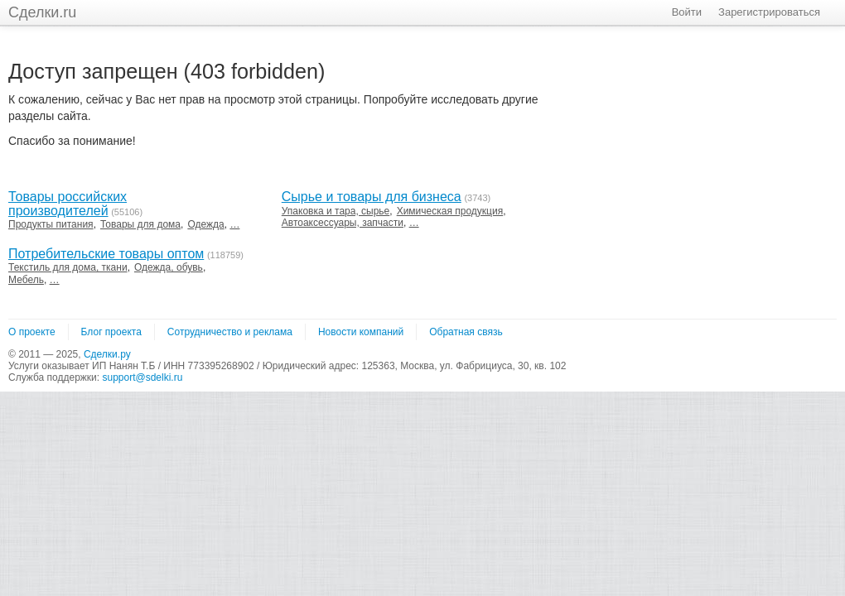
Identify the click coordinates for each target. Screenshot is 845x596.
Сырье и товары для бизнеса (371, 197)
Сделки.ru (42, 12)
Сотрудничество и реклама (229, 332)
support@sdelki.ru (142, 377)
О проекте (32, 332)
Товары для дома (140, 224)
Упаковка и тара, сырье (336, 211)
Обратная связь (465, 332)
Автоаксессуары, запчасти (342, 222)
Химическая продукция (450, 211)
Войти (687, 12)
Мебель (26, 280)
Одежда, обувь (168, 267)
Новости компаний (360, 332)
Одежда (205, 224)
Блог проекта (111, 332)
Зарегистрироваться (769, 12)
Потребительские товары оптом (106, 254)
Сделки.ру (107, 354)
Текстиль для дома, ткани (68, 267)
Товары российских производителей (67, 204)
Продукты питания (51, 224)
